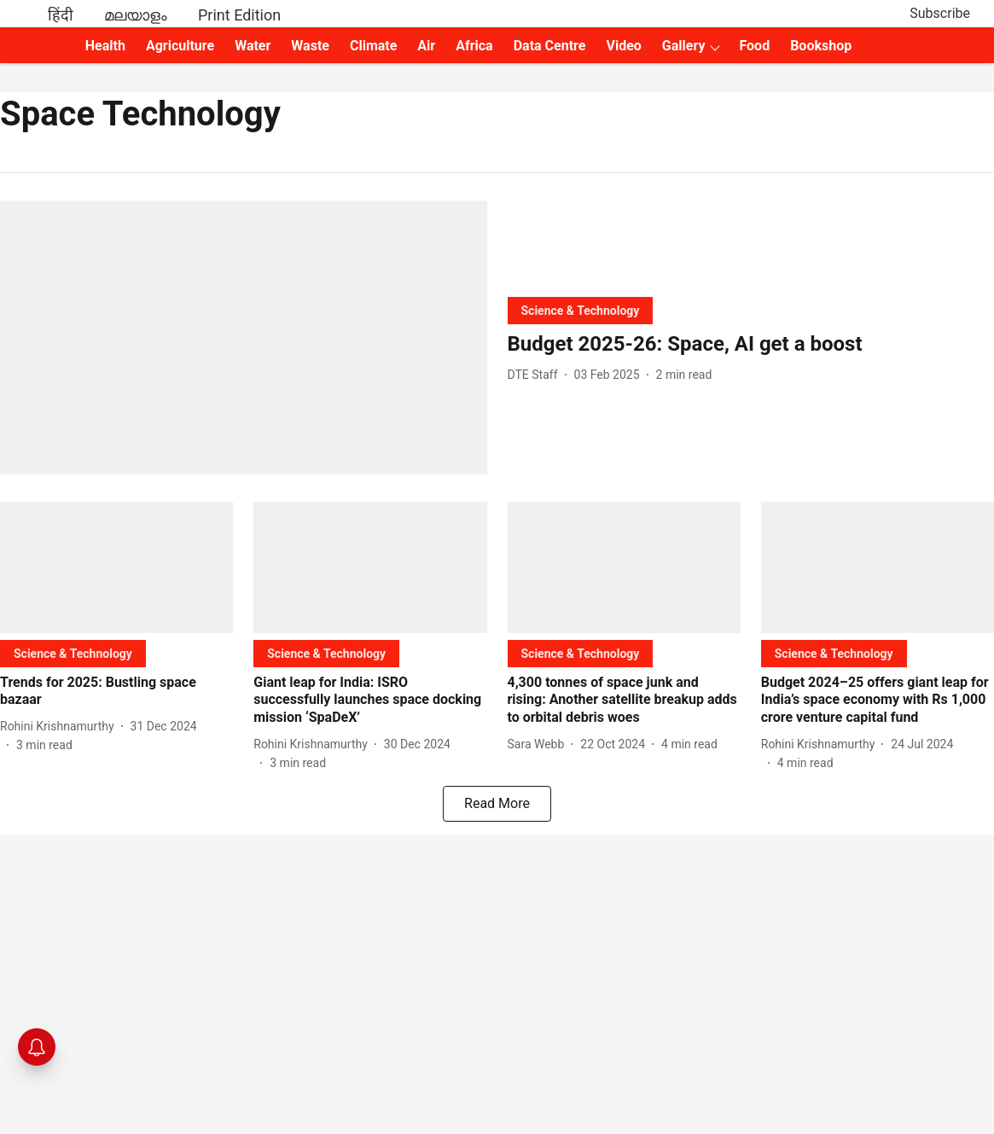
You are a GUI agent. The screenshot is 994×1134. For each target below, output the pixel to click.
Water (252, 46)
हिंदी (60, 15)
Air (426, 46)
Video (623, 46)
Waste (310, 46)
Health (105, 46)
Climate (373, 46)
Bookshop (821, 46)
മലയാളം (135, 15)
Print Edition (239, 15)
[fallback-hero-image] (243, 337)
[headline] (751, 344)
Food (754, 46)
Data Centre (550, 46)
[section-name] (581, 310)
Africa (474, 46)
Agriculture (180, 46)
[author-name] (536, 375)
